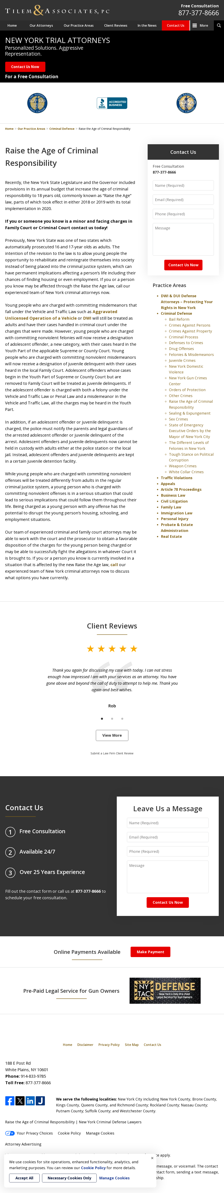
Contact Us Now (25, 66)
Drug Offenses (181, 348)
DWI (87, 318)
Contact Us (175, 25)
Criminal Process (183, 337)
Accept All (24, 1177)
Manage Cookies (100, 1133)
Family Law (171, 507)
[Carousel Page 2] (112, 719)
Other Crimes (181, 395)
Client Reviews (115, 25)
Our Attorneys (41, 25)
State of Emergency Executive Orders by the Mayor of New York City (190, 431)
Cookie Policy (69, 1133)
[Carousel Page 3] (122, 719)
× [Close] (152, 1158)
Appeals (168, 483)
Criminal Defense (62, 129)
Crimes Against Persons (189, 325)
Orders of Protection (187, 389)
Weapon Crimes (183, 465)
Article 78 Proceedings (181, 489)
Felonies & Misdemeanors (191, 354)
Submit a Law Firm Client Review (112, 753)
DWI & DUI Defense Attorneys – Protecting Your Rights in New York (187, 301)
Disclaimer (85, 1044)
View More (112, 735)
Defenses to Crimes (186, 342)
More (204, 25)
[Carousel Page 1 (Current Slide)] (102, 719)
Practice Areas (169, 285)
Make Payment (150, 951)
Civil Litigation (174, 501)
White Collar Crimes (186, 471)
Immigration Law (176, 513)
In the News (147, 25)
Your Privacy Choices (29, 1133)
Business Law (173, 495)
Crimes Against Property (190, 331)
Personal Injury (174, 518)
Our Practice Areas (79, 25)
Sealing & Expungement (190, 413)
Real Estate (171, 536)
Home (12, 25)
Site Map (132, 1044)
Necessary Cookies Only (69, 1177)
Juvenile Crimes (182, 360)
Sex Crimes (178, 419)
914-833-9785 (33, 1076)
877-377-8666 (198, 12)
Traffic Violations (176, 477)
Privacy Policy (109, 1044)
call (114, 564)
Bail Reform (179, 319)
